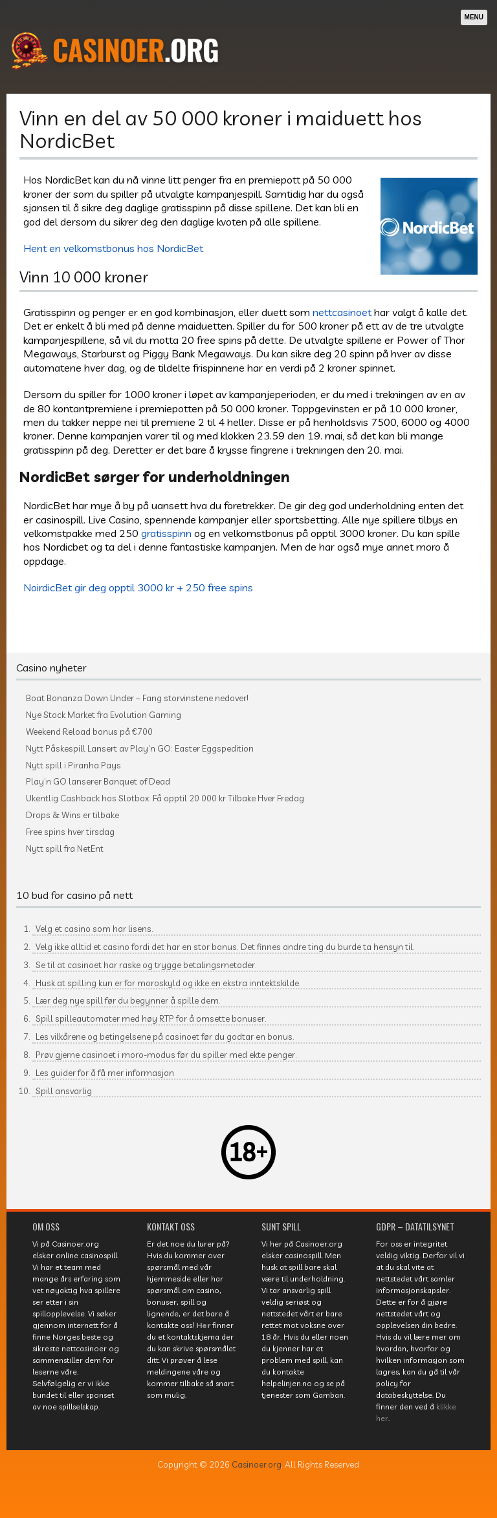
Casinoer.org (257, 1464)
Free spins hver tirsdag (70, 832)
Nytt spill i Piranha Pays (73, 765)
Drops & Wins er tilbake (72, 815)
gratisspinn (166, 533)
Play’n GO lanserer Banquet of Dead (98, 781)
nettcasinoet (342, 312)
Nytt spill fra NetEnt (65, 849)
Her (203, 1325)
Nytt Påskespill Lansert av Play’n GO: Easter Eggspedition (140, 749)
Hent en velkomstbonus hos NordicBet (113, 248)
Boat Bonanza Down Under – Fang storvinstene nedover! (137, 698)
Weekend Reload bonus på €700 (89, 732)
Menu (474, 17)
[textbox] (248, 1014)
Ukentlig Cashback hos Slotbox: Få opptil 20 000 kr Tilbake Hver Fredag (165, 798)
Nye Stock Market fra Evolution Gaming (103, 715)
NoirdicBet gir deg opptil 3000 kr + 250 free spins (138, 587)
